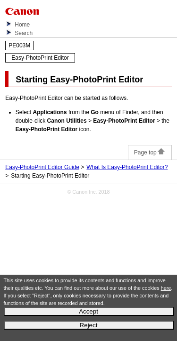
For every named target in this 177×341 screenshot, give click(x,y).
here (166, 288)
